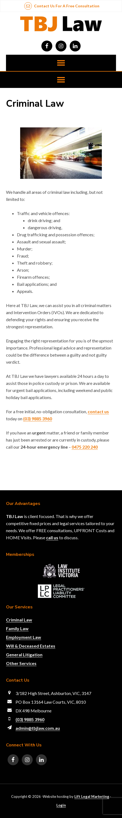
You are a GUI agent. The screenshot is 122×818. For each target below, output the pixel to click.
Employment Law (23, 637)
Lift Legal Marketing (91, 796)
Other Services (21, 663)
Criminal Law (19, 619)
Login (61, 805)
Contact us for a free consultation (61, 6)
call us (52, 537)
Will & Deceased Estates (30, 645)
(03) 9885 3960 (30, 719)
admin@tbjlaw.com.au (38, 728)
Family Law (17, 628)
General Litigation (24, 654)
